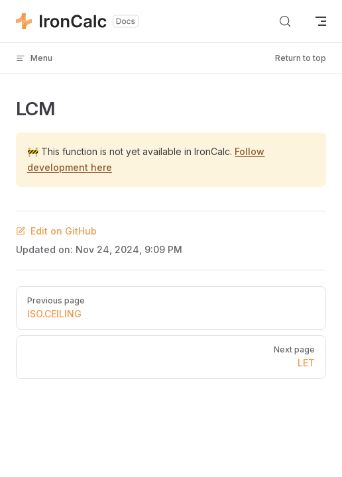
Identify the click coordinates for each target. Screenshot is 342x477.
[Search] (285, 21)
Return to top (300, 58)
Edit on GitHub (56, 231)
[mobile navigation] (321, 21)
